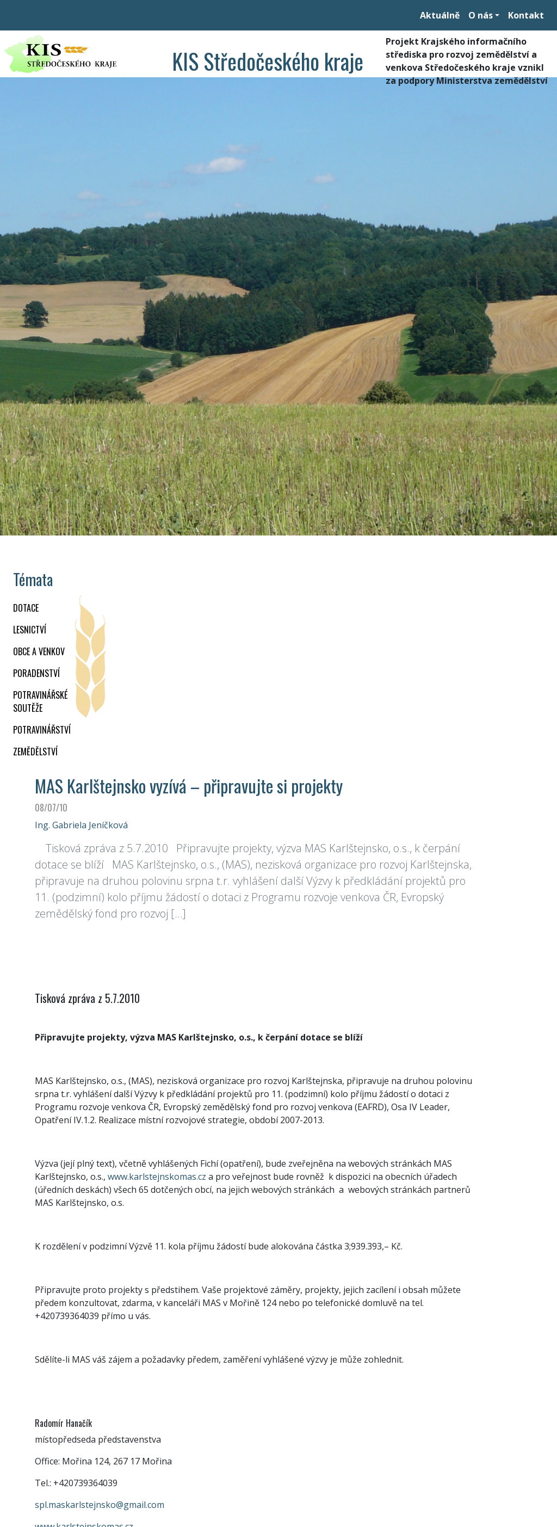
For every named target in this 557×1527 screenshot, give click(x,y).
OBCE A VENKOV (39, 651)
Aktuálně (440, 15)
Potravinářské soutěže (40, 701)
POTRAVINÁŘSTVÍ (42, 729)
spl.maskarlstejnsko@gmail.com (99, 1505)
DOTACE (26, 607)
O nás (480, 15)
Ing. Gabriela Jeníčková (81, 825)
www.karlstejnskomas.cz (157, 1177)
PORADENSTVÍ (36, 673)
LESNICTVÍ (29, 629)
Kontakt (526, 15)
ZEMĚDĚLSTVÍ (35, 751)
